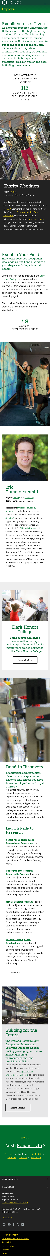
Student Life (29, 1145)
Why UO (25, 1138)
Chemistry (29, 497)
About (5, 1253)
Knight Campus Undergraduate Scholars (19, 1073)
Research (15, 972)
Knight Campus (18, 1107)
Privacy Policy (8, 1246)
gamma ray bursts (35, 219)
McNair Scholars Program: (19, 902)
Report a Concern (10, 1234)
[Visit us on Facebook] (14, 1224)
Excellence (9, 1154)
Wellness (12, 1157)
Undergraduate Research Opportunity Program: (19, 872)
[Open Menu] (45, 2)
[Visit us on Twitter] (18, 1224)
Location (23, 1157)
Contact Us (7, 1217)
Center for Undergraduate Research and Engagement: (20, 841)
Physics (13, 191)
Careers (5, 1249)
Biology (16, 497)
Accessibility (7, 1242)
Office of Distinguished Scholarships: (18, 941)
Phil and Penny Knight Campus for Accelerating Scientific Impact (22, 1044)
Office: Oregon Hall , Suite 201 (15, 1202)
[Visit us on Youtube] (9, 1224)
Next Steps (36, 1157)
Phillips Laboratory (29, 528)
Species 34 (10, 518)
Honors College (25, 660)
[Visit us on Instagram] (4, 1224)
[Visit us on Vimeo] (22, 1224)
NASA (8, 209)
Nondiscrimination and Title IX (15, 1238)
